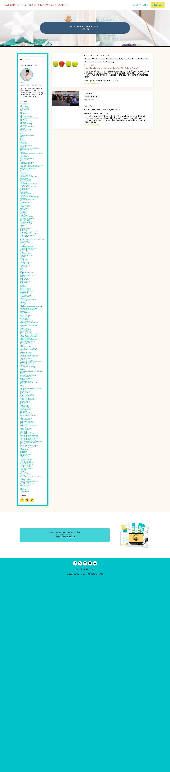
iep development (28, 356)
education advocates (29, 274)
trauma (23, 661)
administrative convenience (27, 125)
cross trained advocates (31, 230)
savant (23, 532)
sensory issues (27, 563)
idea (22, 349)
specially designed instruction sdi (28, 611)
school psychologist (29, 538)
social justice (26, 579)
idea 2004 (24, 351)
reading (23, 505)
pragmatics (25, 483)
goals (22, 335)
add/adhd (24, 118)
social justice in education (32, 581)
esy (21, 286)
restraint (24, 522)
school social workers (30, 546)
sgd (21, 569)
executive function (29, 296)
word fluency (26, 682)
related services (27, 516)
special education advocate (93, 62)
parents (23, 464)
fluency (23, 313)
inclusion (127, 59)
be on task (25, 157)
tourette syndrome (29, 651)
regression (25, 514)
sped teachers (27, 616)
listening (24, 390)
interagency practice (29, 380)
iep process (25, 368)
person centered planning (32, 468)
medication (25, 415)
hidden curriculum (29, 341)
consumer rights (28, 220)
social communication (30, 575)
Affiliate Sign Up (95, 767)
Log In (146, 5)
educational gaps (28, 280)
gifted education (28, 329)
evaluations (25, 290)
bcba (22, 153)
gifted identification (29, 331)
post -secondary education (32, 477)
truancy (24, 667)
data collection (27, 237)
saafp (22, 524)
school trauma (27, 548)
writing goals (26, 684)
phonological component (32, 470)
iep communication (29, 354)
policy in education (29, 473)
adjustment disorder (30, 122)
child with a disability (30, 185)
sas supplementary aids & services (32, 529)
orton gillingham (28, 438)
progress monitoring (29, 491)
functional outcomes (30, 323)
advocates (24, 136)
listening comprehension (32, 392)
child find (24, 181)
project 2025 (26, 493)
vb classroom (26, 676)
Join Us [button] (157, 5)
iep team (24, 370)
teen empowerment (29, 643)
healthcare (25, 339)
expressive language (29, 300)
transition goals (27, 659)
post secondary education (32, 479)
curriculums (25, 235)
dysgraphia (25, 265)
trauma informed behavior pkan (28, 664)
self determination (29, 557)
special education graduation (28, 601)
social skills (25, 583)
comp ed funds (27, 210)
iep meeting (25, 362)
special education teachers (28, 605)
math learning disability (31, 409)
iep (21, 352)
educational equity (111, 59)
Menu (137, 5)
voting (23, 680)
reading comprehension (31, 509)
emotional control (28, 282)
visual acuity (26, 678)
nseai (22, 434)
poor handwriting (28, 475)
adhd (22, 120)
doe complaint (27, 257)
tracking (24, 653)
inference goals (27, 376)
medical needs (27, 413)
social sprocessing (28, 585)
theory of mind (27, 647)
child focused (26, 183)
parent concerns (27, 442)
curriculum (25, 233)
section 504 (25, 553)
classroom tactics (28, 192)
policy (22, 472)
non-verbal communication (27, 431)
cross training (27, 232)
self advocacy (26, 555)
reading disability (28, 511)
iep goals (24, 360)
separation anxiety (29, 565)
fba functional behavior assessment (31, 307)
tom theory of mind (29, 649)
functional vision (28, 325)
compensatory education (32, 214)
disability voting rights (31, 249)
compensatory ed (28, 212)
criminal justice (27, 228)
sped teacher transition (31, 614)
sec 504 (23, 551)
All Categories (26, 105)
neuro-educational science (32, 427)
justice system (27, 384)
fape (22, 304)
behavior (87, 59)
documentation (27, 253)
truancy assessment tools (32, 671)
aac (21, 107)
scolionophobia (27, 550)
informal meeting (28, 378)
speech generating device (32, 618)
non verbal (25, 429)
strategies (25, 628)
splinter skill (26, 626)
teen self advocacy (29, 645)
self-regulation (27, 559)
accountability (26, 112)
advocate (24, 132)
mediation (24, 411)
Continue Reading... (92, 83)
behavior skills (27, 161)
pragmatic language (29, 481)
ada (21, 114)
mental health (26, 419)
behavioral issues (28, 163)
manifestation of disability (28, 406)
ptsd (22, 497)
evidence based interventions (27, 293)
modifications (26, 421)
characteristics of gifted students (31, 178)
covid (22, 222)
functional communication (27, 320)
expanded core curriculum (32, 298)
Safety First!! (88, 93)
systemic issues (27, 635)
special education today (31, 608)
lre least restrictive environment (29, 402)
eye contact (25, 302)
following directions (29, 317)
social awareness (28, 571)
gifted (23, 327)
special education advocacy (28, 593)
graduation (25, 337)
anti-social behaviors (30, 138)
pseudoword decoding (30, 495)
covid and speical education (28, 225)
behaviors (24, 165)
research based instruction (140, 59)
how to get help (28, 345)
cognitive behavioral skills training (32, 195)
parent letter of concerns (32, 452)
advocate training (28, 134)
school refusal (27, 542)
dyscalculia (25, 263)
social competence (29, 577)
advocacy (24, 128)
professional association (31, 489)
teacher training (108, 62)
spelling (23, 624)
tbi (21, 637)
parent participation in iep (32, 456)
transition (25, 657)
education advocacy (98, 59)
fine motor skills (28, 310)
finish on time (27, 312)
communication (27, 206)
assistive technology (29, 150)
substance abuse (28, 631)
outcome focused (28, 440)
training (24, 655)
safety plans (94, 96)
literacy (23, 395)
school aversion (27, 534)
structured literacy (29, 630)
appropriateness (28, 144)
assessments (26, 148)
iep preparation (27, 366)
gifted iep (24, 333)
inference (24, 374)
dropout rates (27, 259)
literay (23, 399)
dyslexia (24, 267)
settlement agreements (31, 567)
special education (28, 591)
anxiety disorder (27, 142)
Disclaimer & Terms (76, 767)
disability (24, 247)
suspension (25, 633)
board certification (29, 171)
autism (23, 152)
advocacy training (28, 130)
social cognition (27, 573)
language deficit (28, 386)
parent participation (29, 454)
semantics (25, 561)
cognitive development (31, 202)
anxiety (23, 140)
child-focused (26, 189)
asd (21, 146)
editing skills (26, 271)
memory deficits (27, 417)
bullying (23, 175)
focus (22, 315)
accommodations (28, 111)
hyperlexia (25, 347)
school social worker (30, 544)
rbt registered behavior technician (31, 502)
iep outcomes (26, 364)
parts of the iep (27, 466)
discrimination (27, 251)
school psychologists (29, 540)
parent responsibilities (31, 458)
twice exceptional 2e (29, 674)
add (22, 116)
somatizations (26, 587)
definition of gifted (29, 241)
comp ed (24, 208)
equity (121, 59)
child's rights (26, 187)
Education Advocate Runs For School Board (99, 56)
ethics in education (29, 288)
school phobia (26, 536)
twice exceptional (28, 672)
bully (22, 173)
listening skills (27, 393)
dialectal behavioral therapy (29, 244)
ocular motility (27, 436)
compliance (25, 216)
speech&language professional (28, 621)
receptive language (29, 512)
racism (23, 499)
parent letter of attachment (27, 449)
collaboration (26, 204)
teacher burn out (28, 639)
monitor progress (28, 423)
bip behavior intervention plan (32, 168)
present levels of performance (28, 486)
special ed (24, 589)
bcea (22, 155)
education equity (28, 276)
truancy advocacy (28, 669)
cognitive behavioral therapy (29, 199)
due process (25, 261)
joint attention (27, 382)
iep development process (32, 358)
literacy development (30, 397)
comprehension (27, 218)
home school (26, 343)
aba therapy (26, 109)
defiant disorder (27, 239)
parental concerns (28, 462)
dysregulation (26, 269)
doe (22, 255)
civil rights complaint (30, 191)
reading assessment (29, 507)
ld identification (27, 388)
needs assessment (29, 425)
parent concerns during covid (31, 445)
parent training (27, 460)
